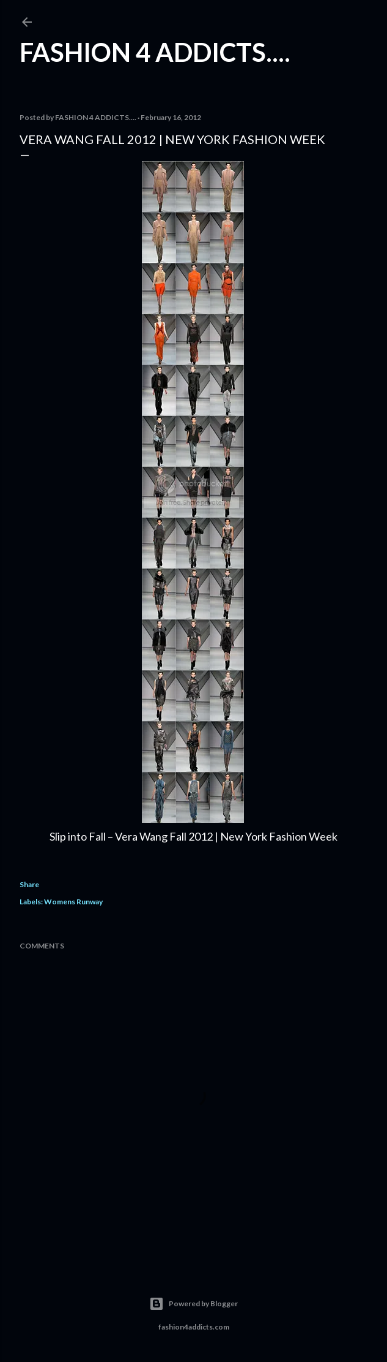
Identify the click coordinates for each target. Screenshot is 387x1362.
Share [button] (29, 884)
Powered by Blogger (193, 1303)
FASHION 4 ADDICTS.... (155, 52)
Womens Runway (73, 901)
